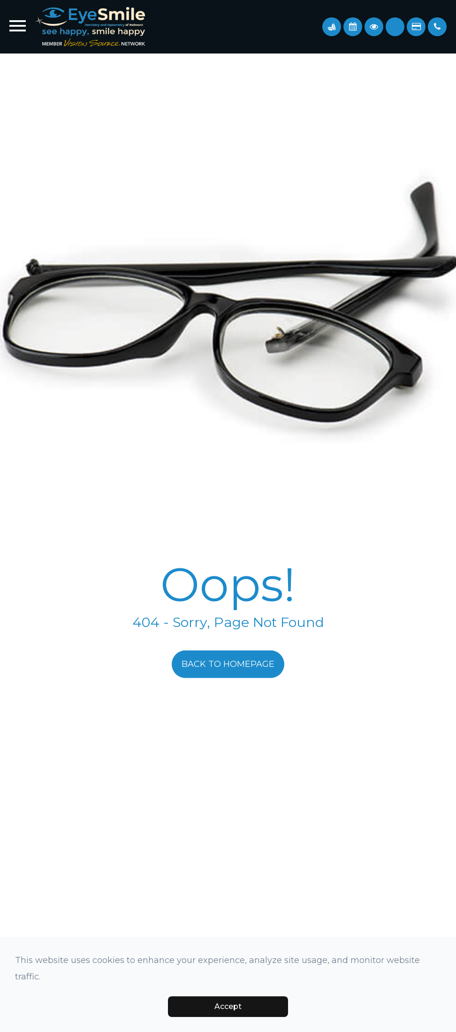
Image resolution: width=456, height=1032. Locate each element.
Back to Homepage (228, 664)
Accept (228, 1006)
